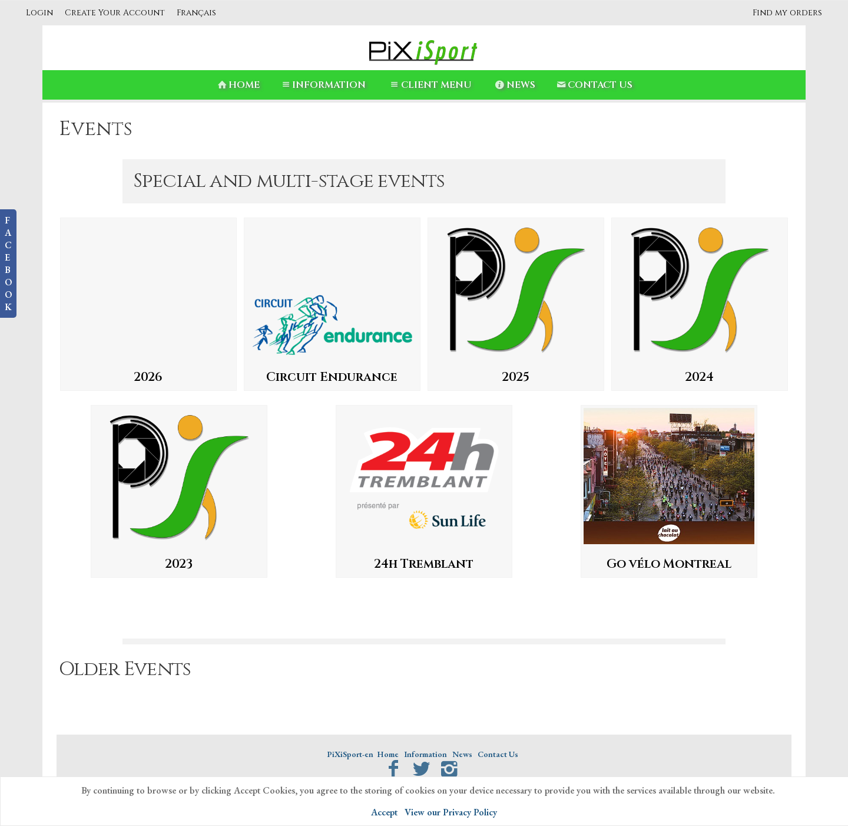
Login (39, 12)
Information (322, 84)
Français (196, 12)
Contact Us (593, 84)
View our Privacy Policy (451, 812)
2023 (179, 564)
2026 (148, 377)
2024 (699, 377)
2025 (515, 377)
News (514, 84)
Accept (384, 812)
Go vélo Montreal (669, 564)
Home (238, 84)
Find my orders (787, 12)
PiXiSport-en (350, 754)
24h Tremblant (423, 564)
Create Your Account (115, 12)
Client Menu (429, 84)
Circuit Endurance (332, 377)
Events (95, 129)
